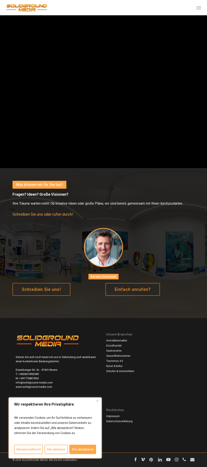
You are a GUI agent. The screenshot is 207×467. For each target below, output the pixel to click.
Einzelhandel (114, 345)
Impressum (113, 416)
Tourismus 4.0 (114, 360)
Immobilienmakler (116, 340)
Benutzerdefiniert (29, 449)
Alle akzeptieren (83, 449)
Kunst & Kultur (114, 366)
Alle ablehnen (56, 449)
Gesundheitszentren (118, 355)
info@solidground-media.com (34, 382)
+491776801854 (29, 378)
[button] (198, 8)
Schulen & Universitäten (120, 371)
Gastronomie (114, 350)
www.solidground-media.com (34, 386)
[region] (55, 428)
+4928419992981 (28, 374)
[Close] (97, 400)
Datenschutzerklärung (119, 421)
